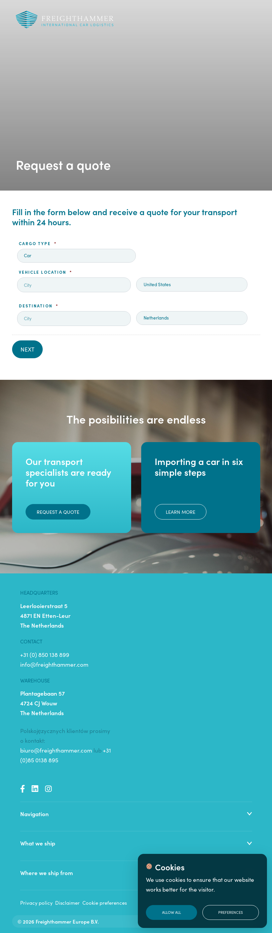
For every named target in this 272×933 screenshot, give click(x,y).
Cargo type (38, 243)
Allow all (171, 912)
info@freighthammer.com (54, 664)
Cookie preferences (104, 902)
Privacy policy (36, 902)
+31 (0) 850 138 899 (44, 655)
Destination (39, 305)
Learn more (180, 511)
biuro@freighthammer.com (56, 750)
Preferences (230, 912)
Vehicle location (46, 272)
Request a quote (58, 511)
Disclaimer (67, 902)
